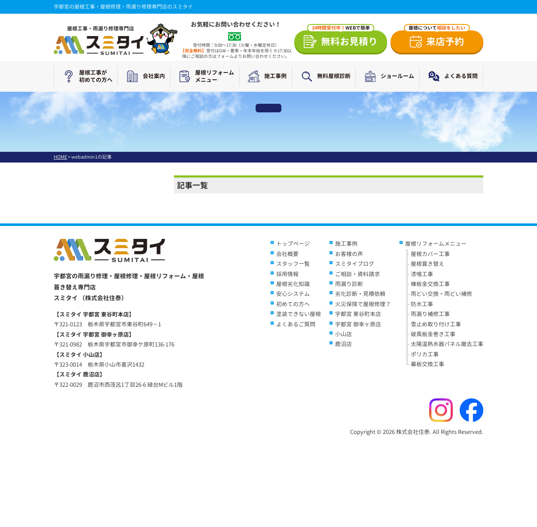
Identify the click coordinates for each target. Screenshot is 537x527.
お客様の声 (349, 254)
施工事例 (265, 76)
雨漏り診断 (349, 284)
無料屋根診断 (324, 76)
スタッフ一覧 (293, 264)
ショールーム (387, 76)
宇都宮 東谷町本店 (358, 314)
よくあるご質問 (295, 324)
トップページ (293, 243)
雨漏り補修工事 (430, 314)
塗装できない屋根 (298, 314)
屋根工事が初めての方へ (86, 76)
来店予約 (437, 39)
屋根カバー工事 (430, 254)
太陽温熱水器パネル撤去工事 (447, 344)
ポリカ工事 (425, 354)
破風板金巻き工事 (433, 334)
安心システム (293, 294)
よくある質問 (451, 76)
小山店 (343, 334)
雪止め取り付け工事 (436, 324)
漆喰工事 (422, 274)
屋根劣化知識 (293, 284)
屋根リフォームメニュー (204, 76)
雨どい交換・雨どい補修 (441, 294)
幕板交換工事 (427, 364)
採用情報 (287, 274)
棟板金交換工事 (430, 284)
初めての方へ (293, 304)
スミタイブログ (354, 264)
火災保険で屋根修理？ (363, 304)
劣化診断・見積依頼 (360, 294)
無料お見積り (342, 39)
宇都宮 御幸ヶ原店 (358, 324)
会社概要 (287, 254)
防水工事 (422, 304)
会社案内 (144, 76)
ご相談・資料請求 (357, 274)
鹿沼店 (343, 344)
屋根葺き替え (427, 264)
